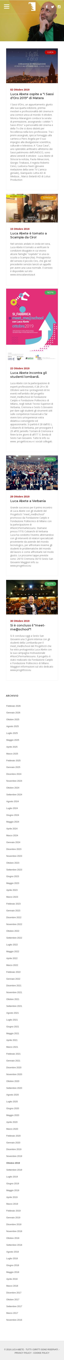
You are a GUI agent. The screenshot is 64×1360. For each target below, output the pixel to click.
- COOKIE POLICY (40, 1353)
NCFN (50, 292)
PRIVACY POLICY (23, 1353)
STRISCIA (48, 197)
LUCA (50, 52)
